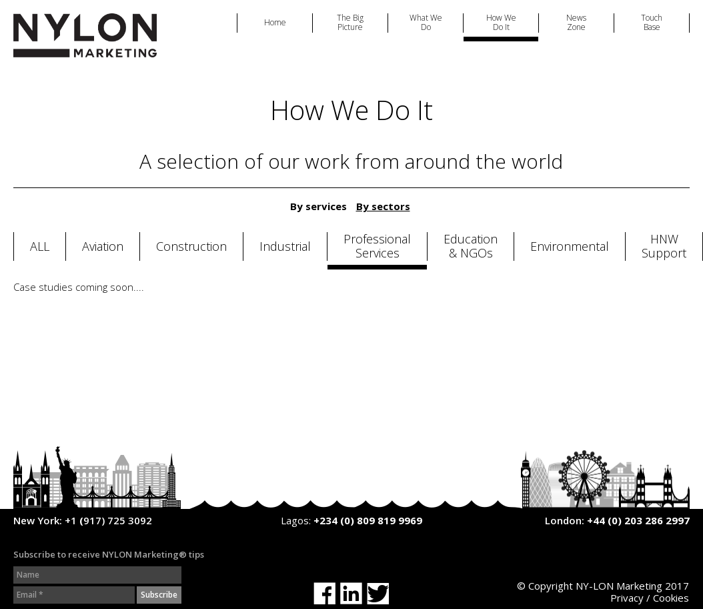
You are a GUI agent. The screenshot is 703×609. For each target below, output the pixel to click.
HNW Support (664, 246)
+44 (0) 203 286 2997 (638, 520)
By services (318, 206)
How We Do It (501, 23)
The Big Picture (350, 23)
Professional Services (377, 246)
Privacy (627, 597)
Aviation (102, 246)
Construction (191, 246)
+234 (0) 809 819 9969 (367, 520)
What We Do (426, 23)
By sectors (383, 206)
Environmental (569, 246)
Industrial (285, 246)
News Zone (576, 23)
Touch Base (651, 23)
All (39, 246)
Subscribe (159, 594)
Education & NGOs (471, 246)
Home (275, 22)
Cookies (671, 597)
